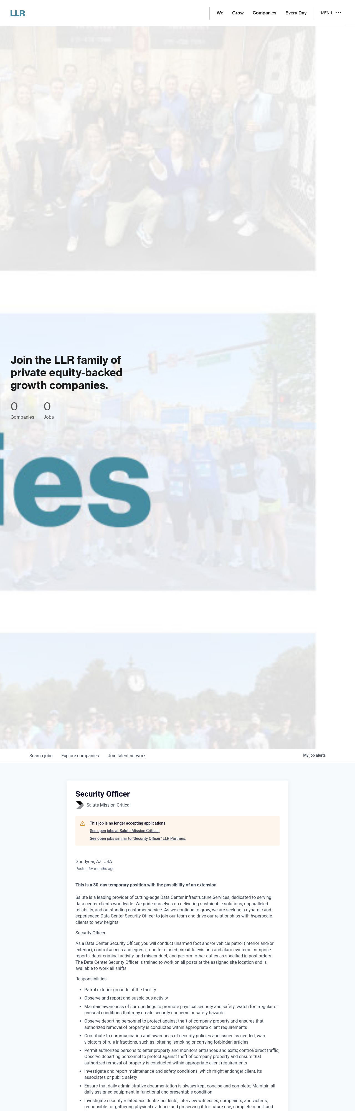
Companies (265, 13)
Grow (238, 13)
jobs (40, 755)
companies (80, 755)
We (220, 13)
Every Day (296, 13)
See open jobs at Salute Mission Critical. (124, 830)
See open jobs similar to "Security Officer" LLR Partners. (138, 838)
